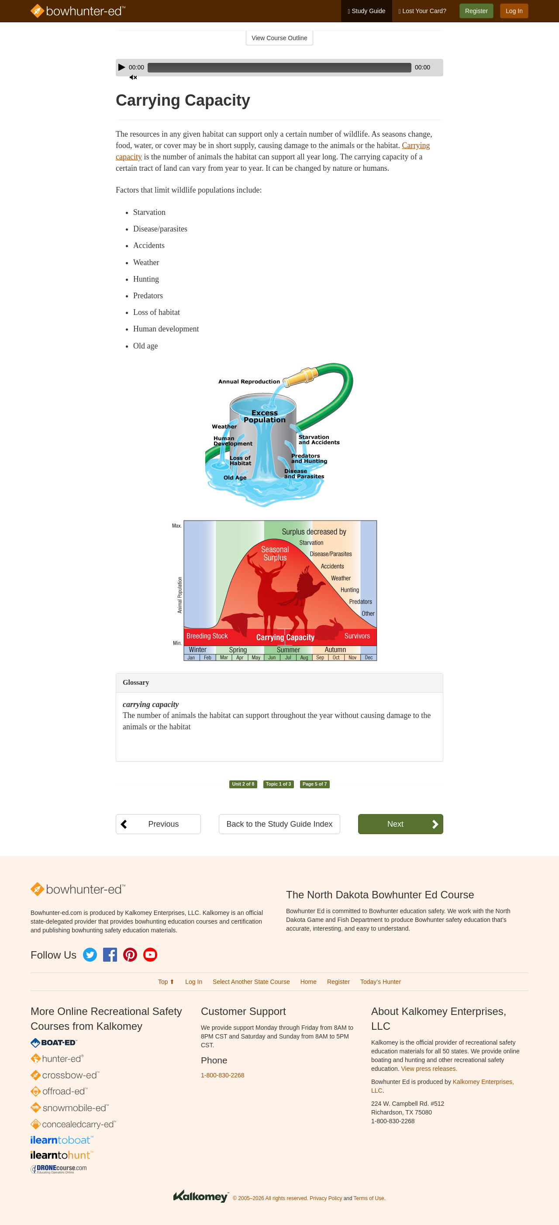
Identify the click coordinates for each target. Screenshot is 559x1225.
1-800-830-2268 (223, 1075)
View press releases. (429, 1068)
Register (476, 10)
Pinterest (130, 955)
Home (308, 981)
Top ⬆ (166, 981)
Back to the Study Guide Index (279, 824)
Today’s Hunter (380, 981)
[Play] (121, 67)
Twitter (90, 955)
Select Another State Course (251, 981)
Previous (163, 824)
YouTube (150, 955)
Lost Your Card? (422, 11)
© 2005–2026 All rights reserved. (270, 1198)
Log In (514, 10)
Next (395, 824)
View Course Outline (279, 38)
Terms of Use (369, 1198)
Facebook (110, 955)
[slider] (267, 67)
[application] (279, 67)
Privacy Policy (326, 1198)
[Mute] (412, 67)
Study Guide (366, 11)
